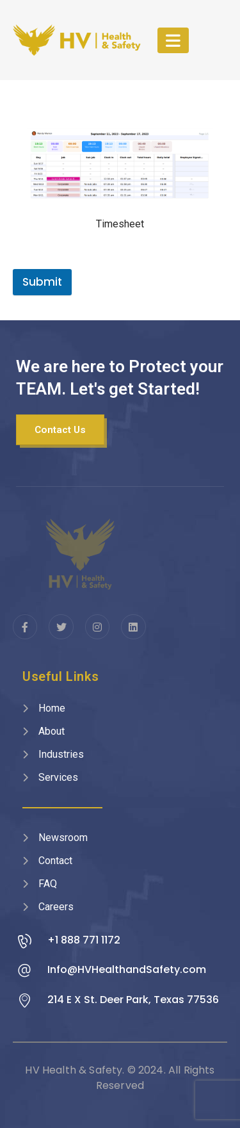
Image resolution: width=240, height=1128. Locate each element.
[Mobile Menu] (173, 40)
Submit (42, 282)
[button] (60, 429)
